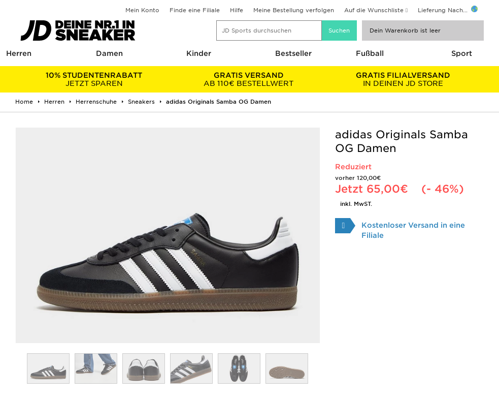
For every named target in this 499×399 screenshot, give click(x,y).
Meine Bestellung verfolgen (293, 10)
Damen (109, 53)
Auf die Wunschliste (374, 10)
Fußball (370, 53)
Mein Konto (142, 10)
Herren (18, 53)
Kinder (198, 53)
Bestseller (293, 53)
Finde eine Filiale (195, 10)
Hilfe (236, 10)
